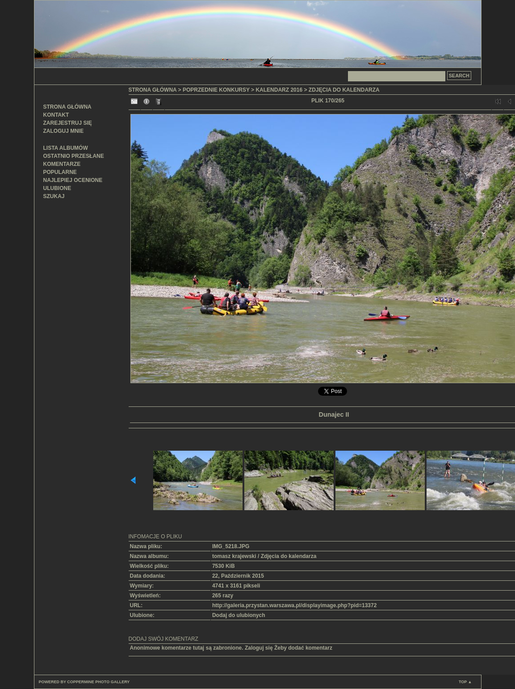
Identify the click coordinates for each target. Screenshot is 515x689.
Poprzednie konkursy (216, 90)
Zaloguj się (259, 648)
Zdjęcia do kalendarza (344, 90)
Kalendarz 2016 (278, 90)
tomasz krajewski (234, 556)
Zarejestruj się (67, 123)
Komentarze (62, 164)
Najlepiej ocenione (73, 180)
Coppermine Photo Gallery (98, 682)
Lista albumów (65, 148)
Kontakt (56, 115)
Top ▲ (465, 682)
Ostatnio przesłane (73, 156)
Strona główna (67, 107)
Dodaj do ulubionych (238, 615)
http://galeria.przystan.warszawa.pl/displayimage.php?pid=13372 (294, 605)
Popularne (60, 172)
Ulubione (57, 188)
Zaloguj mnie (63, 131)
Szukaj (54, 196)
